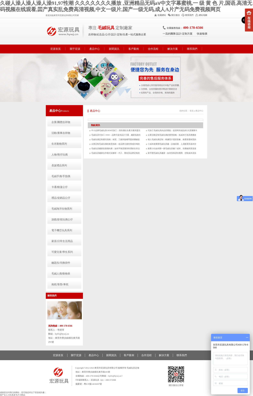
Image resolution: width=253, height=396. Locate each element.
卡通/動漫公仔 (59, 187)
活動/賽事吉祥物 (60, 133)
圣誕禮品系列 (59, 165)
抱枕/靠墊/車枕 (59, 284)
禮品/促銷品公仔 (60, 197)
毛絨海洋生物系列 (61, 208)
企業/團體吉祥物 (60, 122)
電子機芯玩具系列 (61, 230)
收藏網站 (162, 15)
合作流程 (153, 48)
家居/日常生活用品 (62, 241)
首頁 (191, 111)
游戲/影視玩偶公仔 (62, 219)
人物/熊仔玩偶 (59, 154)
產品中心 (94, 48)
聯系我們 (189, 15)
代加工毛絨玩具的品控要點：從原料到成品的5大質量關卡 (172, 130)
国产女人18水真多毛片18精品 (12, 395)
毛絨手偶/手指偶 (60, 176)
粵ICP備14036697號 (93, 384)
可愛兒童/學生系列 (62, 252)
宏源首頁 (55, 48)
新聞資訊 (114, 48)
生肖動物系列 (59, 143)
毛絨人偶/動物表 (60, 273)
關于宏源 (75, 48)
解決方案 (172, 48)
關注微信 (175, 15)
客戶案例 (133, 48)
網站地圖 (203, 15)
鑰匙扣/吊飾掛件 (60, 262)
